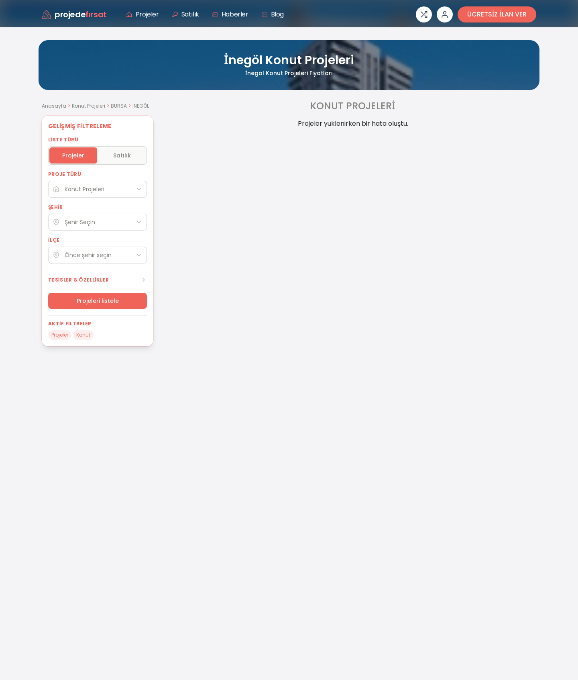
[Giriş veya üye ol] (445, 14)
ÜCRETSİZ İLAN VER (497, 14)
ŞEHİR (55, 207)
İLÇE (53, 240)
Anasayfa (54, 105)
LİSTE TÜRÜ (63, 140)
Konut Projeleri (88, 105)
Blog (272, 14)
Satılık (185, 14)
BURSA (119, 105)
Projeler (142, 14)
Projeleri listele (98, 301)
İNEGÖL (140, 105)
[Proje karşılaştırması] (424, 14)
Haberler (230, 14)
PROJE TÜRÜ (64, 174)
